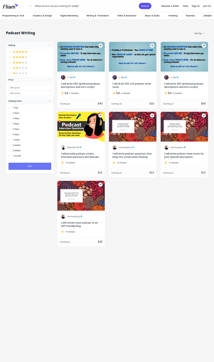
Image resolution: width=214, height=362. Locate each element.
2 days (16, 112)
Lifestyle (207, 15)
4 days (16, 123)
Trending (172, 15)
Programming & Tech (13, 15)
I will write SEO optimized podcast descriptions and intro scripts (80, 85)
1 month (17, 155)
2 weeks (17, 145)
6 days (16, 134)
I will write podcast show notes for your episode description (184, 155)
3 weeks (17, 150)
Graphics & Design (42, 15)
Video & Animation (126, 15)
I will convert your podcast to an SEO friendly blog (79, 224)
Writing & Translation (98, 15)
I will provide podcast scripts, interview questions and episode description (80, 155)
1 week (16, 139)
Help (185, 6)
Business (190, 15)
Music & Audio (152, 15)
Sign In (196, 6)
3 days (16, 118)
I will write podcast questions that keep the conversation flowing (132, 155)
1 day (15, 107)
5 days (16, 129)
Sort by (199, 33)
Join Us (207, 6)
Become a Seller (170, 6)
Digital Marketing (69, 15)
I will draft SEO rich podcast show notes (131, 85)
